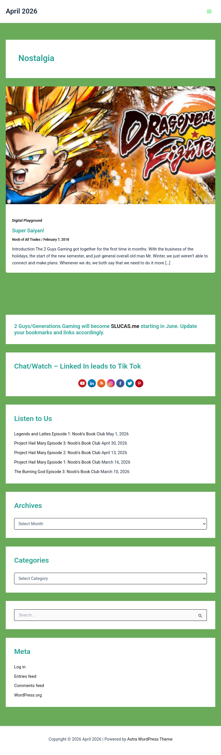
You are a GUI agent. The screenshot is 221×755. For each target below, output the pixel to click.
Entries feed (25, 676)
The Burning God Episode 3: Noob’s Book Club (57, 471)
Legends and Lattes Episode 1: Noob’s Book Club (59, 434)
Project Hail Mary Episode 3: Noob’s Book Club (57, 443)
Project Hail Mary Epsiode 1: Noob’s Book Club (57, 462)
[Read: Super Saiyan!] (110, 145)
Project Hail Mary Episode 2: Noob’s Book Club (57, 452)
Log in (20, 666)
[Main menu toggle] (209, 11)
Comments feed (29, 685)
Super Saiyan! (28, 230)
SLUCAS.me (125, 326)
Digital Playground (27, 220)
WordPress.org (28, 695)
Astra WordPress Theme (149, 739)
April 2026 (21, 11)
